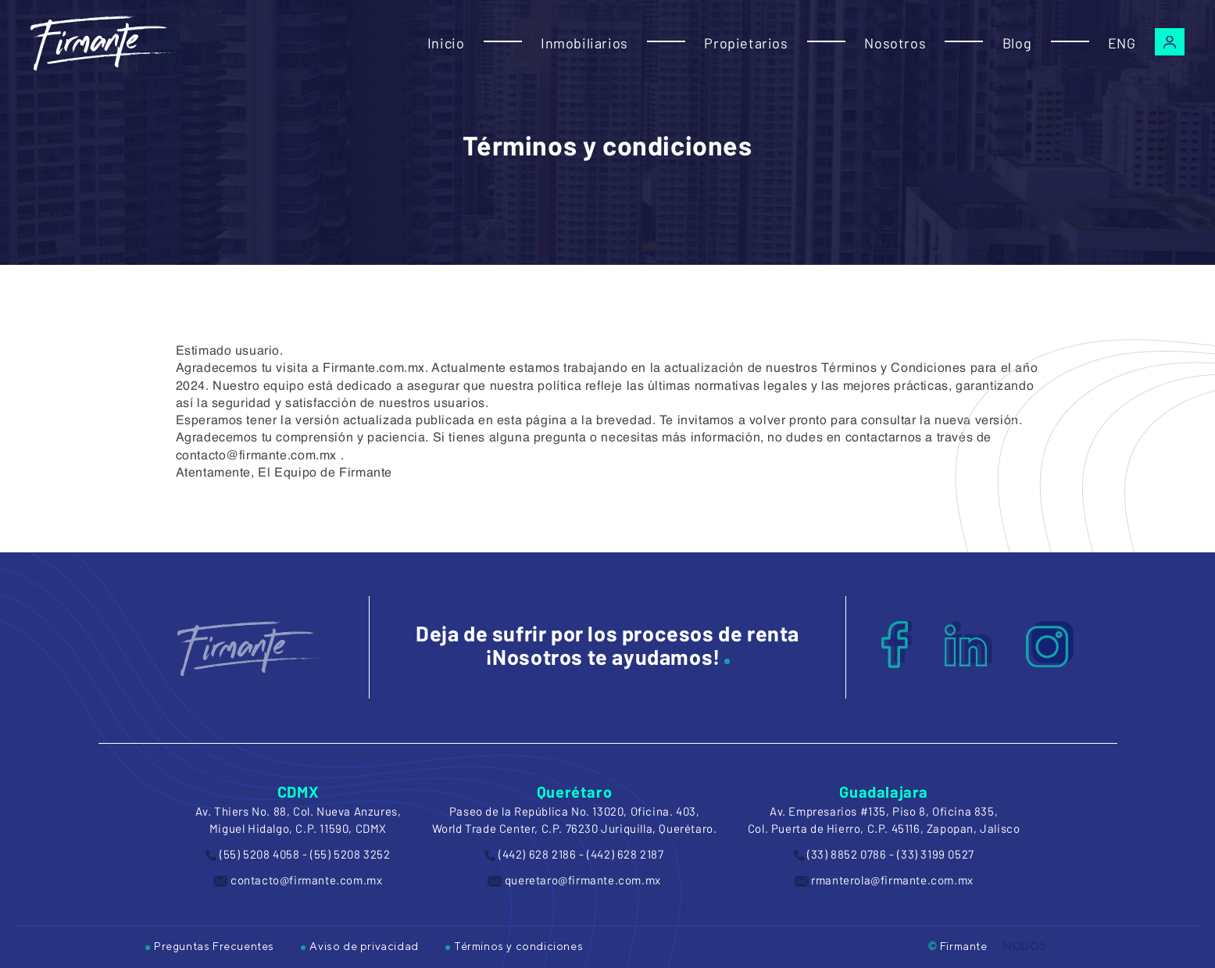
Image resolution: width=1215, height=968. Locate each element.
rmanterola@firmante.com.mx (892, 880)
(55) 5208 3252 (350, 854)
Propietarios (746, 43)
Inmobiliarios (584, 43)
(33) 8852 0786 (846, 854)
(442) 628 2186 (537, 854)
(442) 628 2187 (625, 854)
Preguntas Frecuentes (209, 946)
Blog (1016, 43)
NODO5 (1025, 946)
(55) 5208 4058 (259, 854)
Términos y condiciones (514, 946)
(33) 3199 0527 (935, 854)
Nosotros (895, 43)
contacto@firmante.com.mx (306, 880)
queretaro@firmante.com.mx (583, 880)
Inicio (446, 43)
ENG (1122, 43)
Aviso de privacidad (359, 946)
